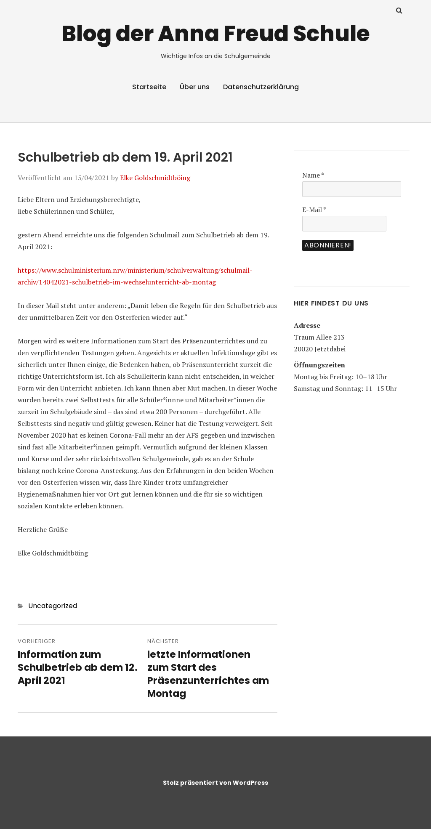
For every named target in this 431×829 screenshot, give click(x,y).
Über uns (195, 87)
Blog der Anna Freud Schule (215, 33)
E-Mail (314, 209)
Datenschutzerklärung (261, 87)
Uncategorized (52, 606)
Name (313, 175)
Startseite (149, 87)
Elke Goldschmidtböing (155, 177)
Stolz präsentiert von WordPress (215, 783)
